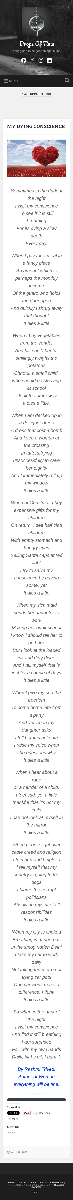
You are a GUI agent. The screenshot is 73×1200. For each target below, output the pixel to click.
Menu (13, 81)
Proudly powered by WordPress (35, 1182)
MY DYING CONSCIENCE (36, 126)
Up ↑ (36, 1191)
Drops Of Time (36, 43)
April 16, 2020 (17, 1152)
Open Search (66, 81)
